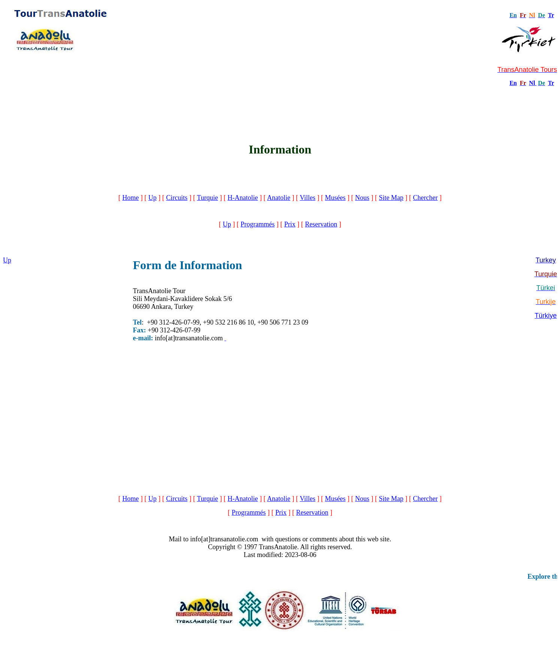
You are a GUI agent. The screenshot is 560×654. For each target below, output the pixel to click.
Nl (532, 83)
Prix (290, 224)
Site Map (391, 197)
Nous (362, 197)
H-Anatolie (242, 197)
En (513, 83)
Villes (307, 197)
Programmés (257, 224)
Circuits (176, 197)
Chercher (425, 197)
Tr (551, 15)
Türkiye (546, 315)
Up (152, 197)
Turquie (207, 197)
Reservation (321, 224)
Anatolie (278, 197)
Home (130, 197)
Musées (335, 197)
